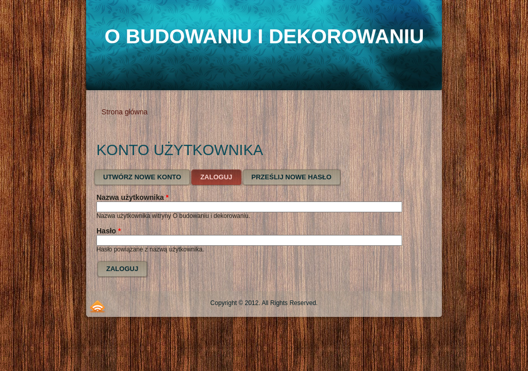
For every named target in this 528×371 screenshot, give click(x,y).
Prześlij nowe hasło (292, 177)
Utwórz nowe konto (142, 177)
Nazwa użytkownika (132, 197)
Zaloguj (221, 174)
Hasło (108, 231)
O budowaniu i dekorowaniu (264, 36)
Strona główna (125, 112)
